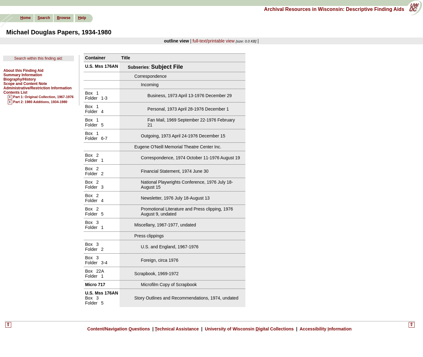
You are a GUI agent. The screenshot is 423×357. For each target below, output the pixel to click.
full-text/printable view (214, 40)
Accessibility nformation (325, 328)
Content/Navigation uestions (119, 328)
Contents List (15, 92)
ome (25, 18)
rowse (63, 18)
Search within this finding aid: (38, 58)
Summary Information (22, 75)
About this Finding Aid (23, 70)
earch (43, 18)
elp (82, 18)
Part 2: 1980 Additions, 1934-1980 (40, 102)
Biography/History (19, 79)
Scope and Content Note (25, 84)
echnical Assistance (177, 328)
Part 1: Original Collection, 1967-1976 (43, 97)
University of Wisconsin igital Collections (249, 328)
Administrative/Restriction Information (37, 88)
